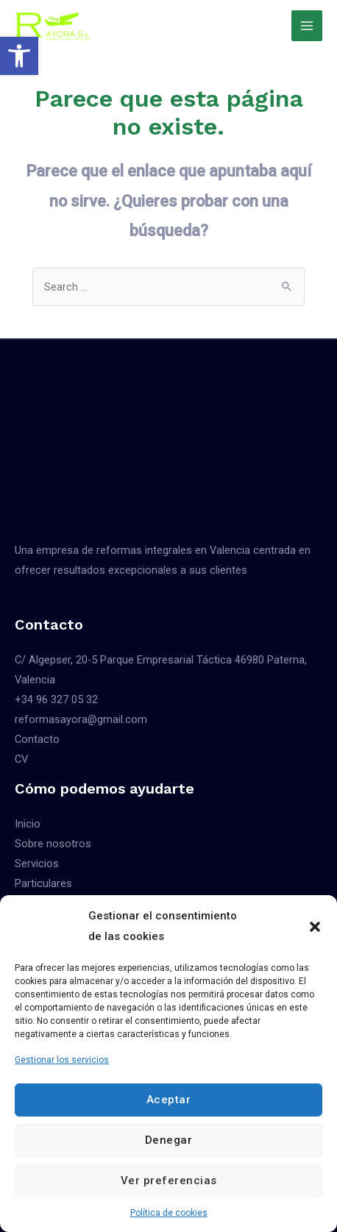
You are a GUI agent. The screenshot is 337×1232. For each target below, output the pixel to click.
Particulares (43, 883)
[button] (19, 56)
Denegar (169, 1140)
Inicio (27, 823)
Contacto (37, 739)
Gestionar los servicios (62, 1060)
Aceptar (168, 1099)
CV (21, 759)
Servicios (37, 863)
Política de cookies (168, 1213)
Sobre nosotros (53, 843)
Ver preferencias (169, 1180)
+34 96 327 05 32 (56, 699)
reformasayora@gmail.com (81, 719)
